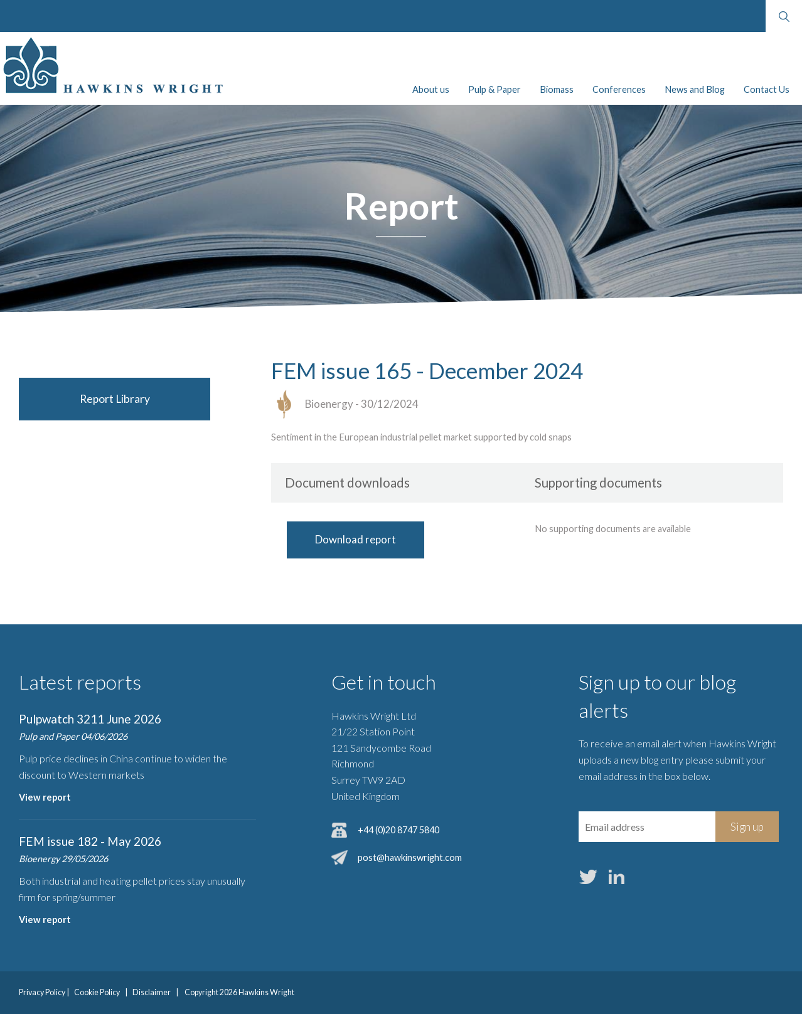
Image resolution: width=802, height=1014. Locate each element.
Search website (783, 16)
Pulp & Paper (494, 89)
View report (45, 797)
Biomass (557, 89)
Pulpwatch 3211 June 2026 (90, 719)
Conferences (619, 89)
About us (430, 89)
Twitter (589, 877)
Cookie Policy (97, 992)
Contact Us (766, 89)
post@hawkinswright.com (410, 857)
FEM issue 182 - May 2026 (90, 841)
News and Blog (695, 89)
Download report (355, 539)
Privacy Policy (42, 992)
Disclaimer (151, 992)
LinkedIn (617, 877)
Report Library (115, 398)
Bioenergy (329, 403)
